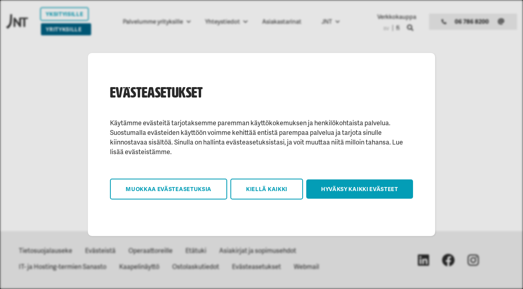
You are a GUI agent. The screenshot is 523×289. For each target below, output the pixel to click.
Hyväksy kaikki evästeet (359, 189)
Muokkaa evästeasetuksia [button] (169, 189)
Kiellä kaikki (266, 189)
